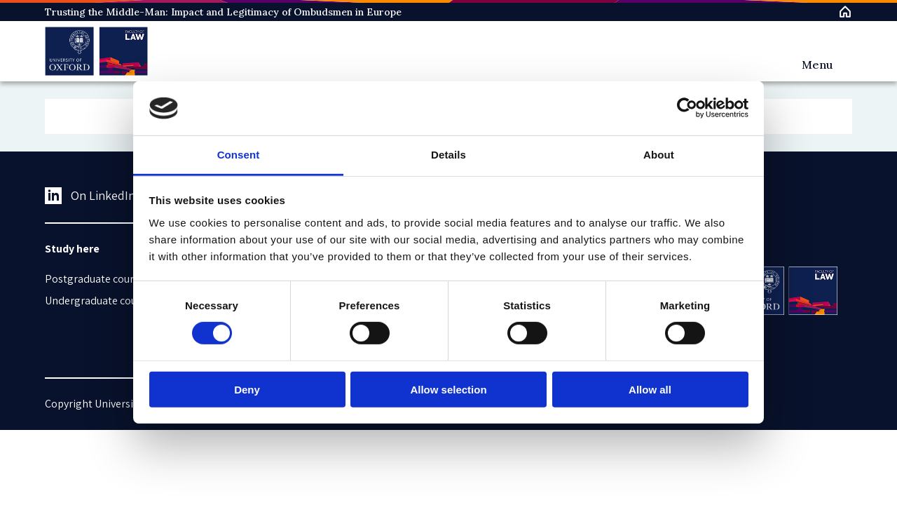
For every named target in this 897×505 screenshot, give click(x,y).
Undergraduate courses (100, 300)
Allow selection (448, 389)
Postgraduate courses (97, 278)
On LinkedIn (90, 195)
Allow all (650, 389)
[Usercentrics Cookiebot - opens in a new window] (687, 108)
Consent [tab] (238, 155)
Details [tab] (448, 155)
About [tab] (658, 155)
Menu (817, 65)
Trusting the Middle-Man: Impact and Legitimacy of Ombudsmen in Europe (223, 12)
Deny (247, 389)
